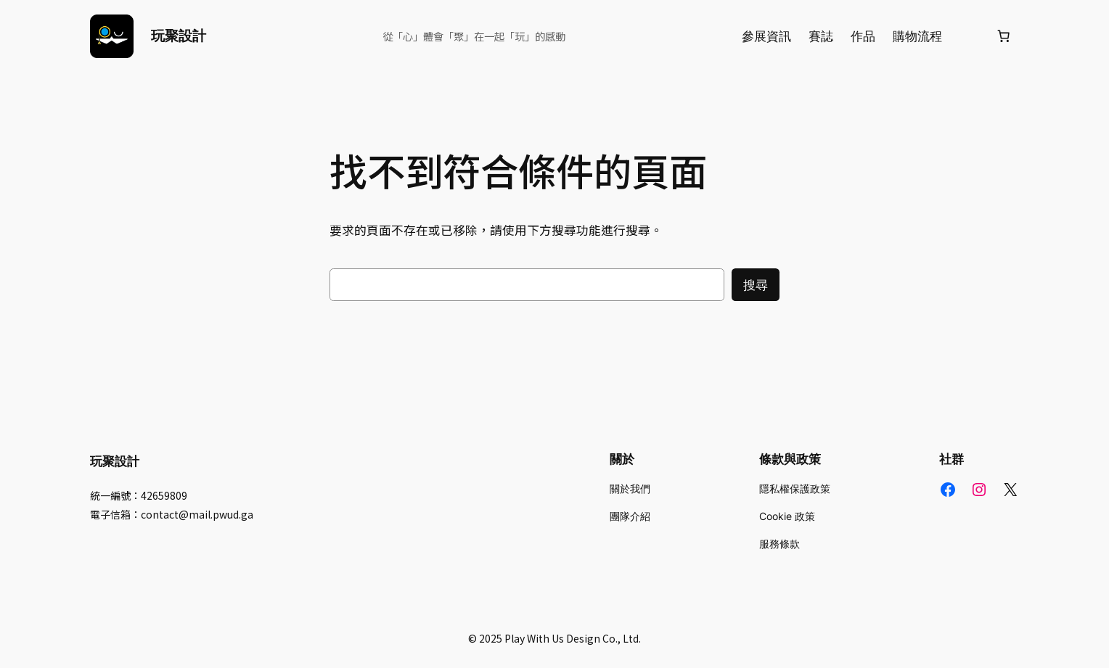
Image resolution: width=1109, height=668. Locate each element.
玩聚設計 (178, 35)
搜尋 (755, 285)
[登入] (968, 36)
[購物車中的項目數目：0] (1004, 36)
